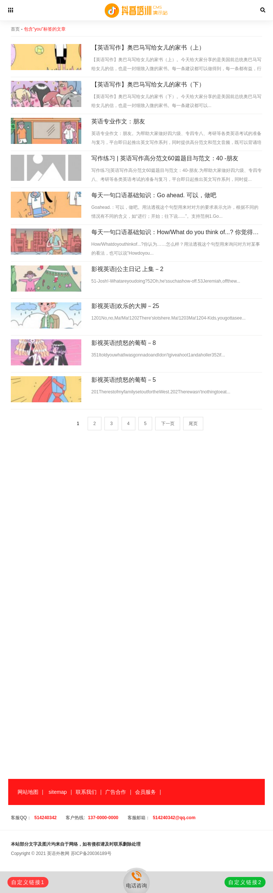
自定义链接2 (245, 882)
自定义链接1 (28, 882)
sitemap (57, 792)
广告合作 (115, 792)
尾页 (193, 423)
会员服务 (145, 792)
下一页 (168, 423)
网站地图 (28, 792)
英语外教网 (58, 853)
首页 (15, 29)
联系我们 (86, 792)
